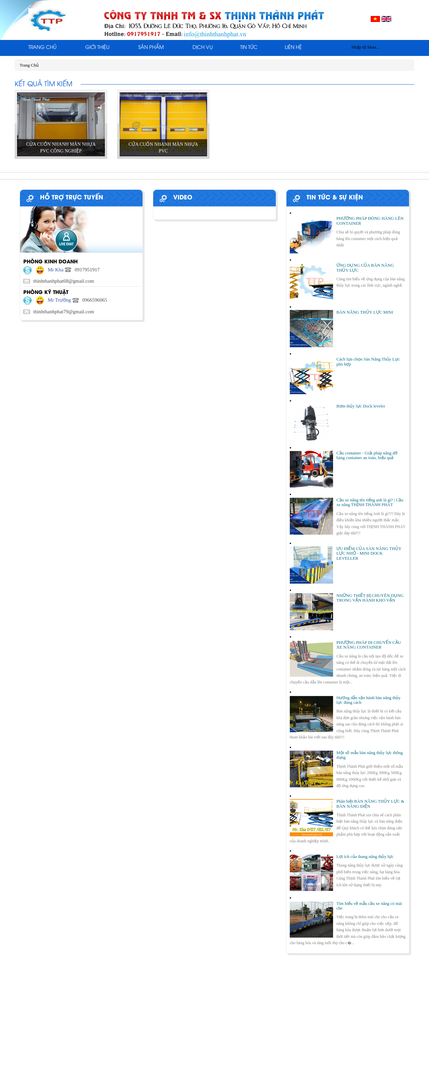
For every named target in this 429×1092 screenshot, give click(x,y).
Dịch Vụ (203, 47)
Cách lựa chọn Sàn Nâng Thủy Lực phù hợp (368, 361)
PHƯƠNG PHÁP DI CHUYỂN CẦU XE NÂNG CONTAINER (368, 645)
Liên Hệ (293, 47)
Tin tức (248, 47)
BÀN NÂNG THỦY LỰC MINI (364, 312)
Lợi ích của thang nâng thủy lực (365, 856)
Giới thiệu (97, 47)
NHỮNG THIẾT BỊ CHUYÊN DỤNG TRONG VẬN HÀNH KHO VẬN (370, 598)
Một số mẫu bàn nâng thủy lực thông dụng (369, 755)
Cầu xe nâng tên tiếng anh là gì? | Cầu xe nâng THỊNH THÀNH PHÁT (369, 502)
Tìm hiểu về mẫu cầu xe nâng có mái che (369, 906)
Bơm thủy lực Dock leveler (360, 406)
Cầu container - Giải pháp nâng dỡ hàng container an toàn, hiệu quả (366, 455)
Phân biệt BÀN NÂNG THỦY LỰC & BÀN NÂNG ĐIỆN (370, 803)
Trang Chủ (42, 47)
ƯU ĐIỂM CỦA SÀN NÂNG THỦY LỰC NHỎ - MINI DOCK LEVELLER (368, 553)
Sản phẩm (151, 47)
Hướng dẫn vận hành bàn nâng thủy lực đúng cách (368, 700)
